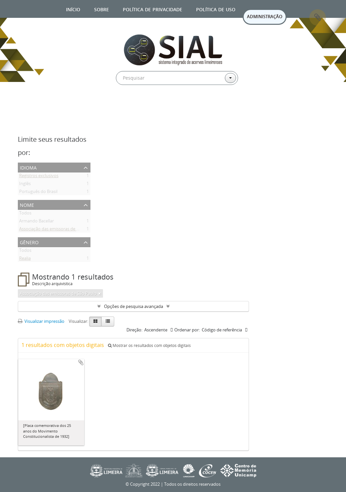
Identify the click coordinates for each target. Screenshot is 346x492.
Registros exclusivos (38, 177)
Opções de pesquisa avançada (133, 306)
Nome (27, 204)
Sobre (101, 8)
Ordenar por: (187, 330)
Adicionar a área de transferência (81, 362)
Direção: (134, 330)
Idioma (28, 167)
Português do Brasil (38, 193)
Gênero (29, 241)
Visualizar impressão (41, 321)
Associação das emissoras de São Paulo (57, 230)
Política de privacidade (152, 8)
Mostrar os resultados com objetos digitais (149, 345)
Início (73, 8)
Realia (25, 259)
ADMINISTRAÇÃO (264, 16)
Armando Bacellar (36, 222)
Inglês (25, 185)
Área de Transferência (317, 17)
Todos (25, 214)
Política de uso (215, 8)
